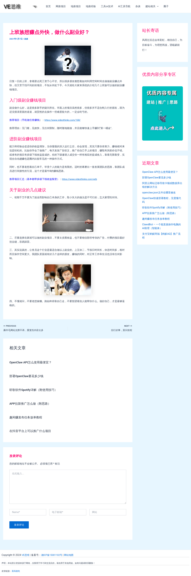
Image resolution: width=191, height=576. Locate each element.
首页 (48, 6)
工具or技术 (107, 6)
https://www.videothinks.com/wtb (81, 179)
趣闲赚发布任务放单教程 (26, 417)
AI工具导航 (124, 6)
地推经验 (91, 6)
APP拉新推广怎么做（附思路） (31, 403)
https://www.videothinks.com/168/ (63, 120)
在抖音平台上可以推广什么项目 (31, 431)
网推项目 (61, 6)
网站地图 (71, 554)
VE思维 (26, 554)
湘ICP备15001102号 (53, 554)
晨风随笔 (16, 571)
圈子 (166, 6)
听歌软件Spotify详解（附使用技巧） (34, 390)
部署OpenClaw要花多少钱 (27, 376)
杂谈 (137, 6)
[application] (157, 6)
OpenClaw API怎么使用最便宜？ (31, 363)
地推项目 (76, 6)
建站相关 (152, 6)
